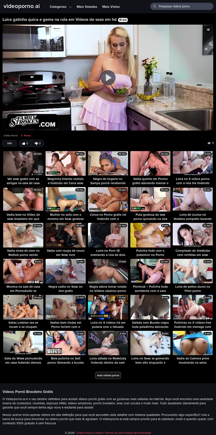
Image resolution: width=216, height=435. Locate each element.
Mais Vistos (111, 6)
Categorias (61, 6)
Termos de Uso (113, 433)
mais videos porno (108, 375)
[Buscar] (154, 6)
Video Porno (11, 135)
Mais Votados (87, 6)
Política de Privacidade (137, 433)
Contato (98, 433)
